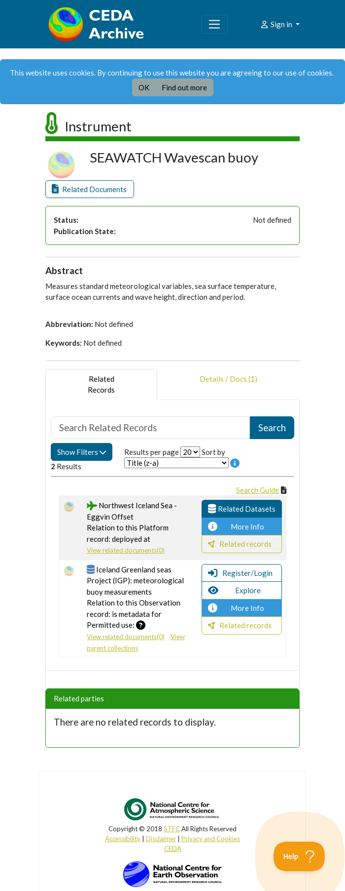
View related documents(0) (126, 550)
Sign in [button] (277, 24)
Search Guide (257, 490)
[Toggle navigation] (214, 24)
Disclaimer (161, 839)
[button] (89, 189)
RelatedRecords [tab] (101, 384)
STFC (172, 829)
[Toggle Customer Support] (299, 856)
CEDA (172, 848)
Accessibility (122, 839)
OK (143, 87)
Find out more (184, 87)
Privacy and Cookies (210, 839)
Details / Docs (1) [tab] (228, 384)
